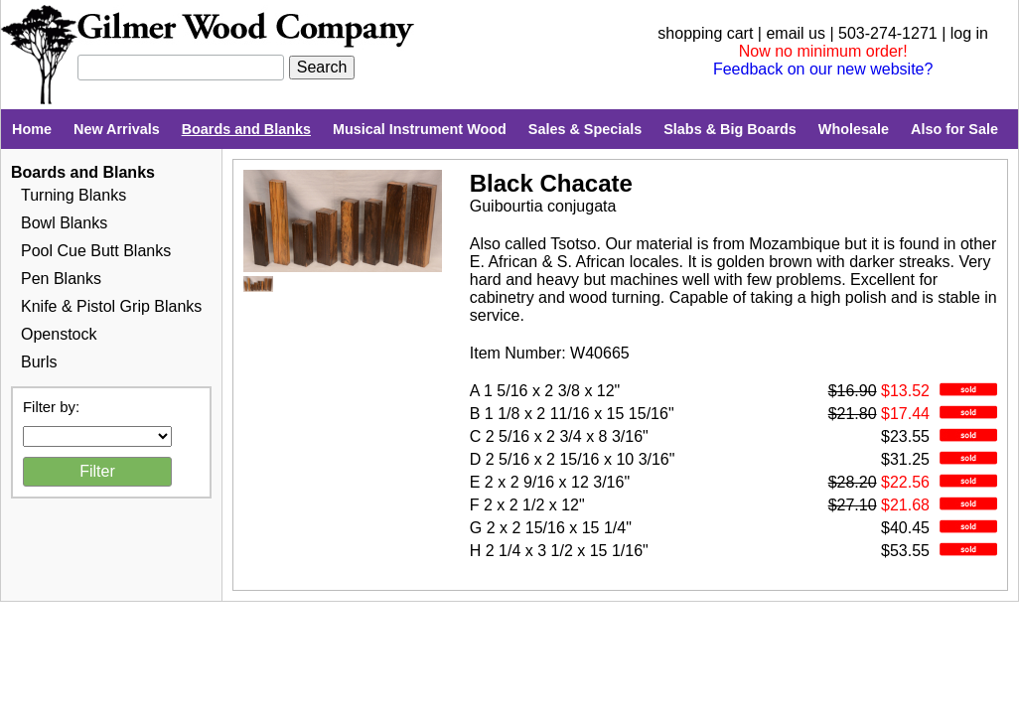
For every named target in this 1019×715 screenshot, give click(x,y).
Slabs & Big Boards (730, 129)
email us (795, 33)
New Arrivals (116, 129)
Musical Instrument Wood (420, 129)
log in (969, 33)
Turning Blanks (73, 195)
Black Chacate (551, 183)
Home (32, 129)
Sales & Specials (585, 129)
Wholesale (853, 129)
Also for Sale (954, 129)
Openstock (58, 334)
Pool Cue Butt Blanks (96, 250)
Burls (39, 362)
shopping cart (705, 33)
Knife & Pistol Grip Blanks (111, 306)
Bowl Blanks (64, 222)
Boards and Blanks (246, 129)
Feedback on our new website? (823, 69)
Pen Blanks (61, 278)
